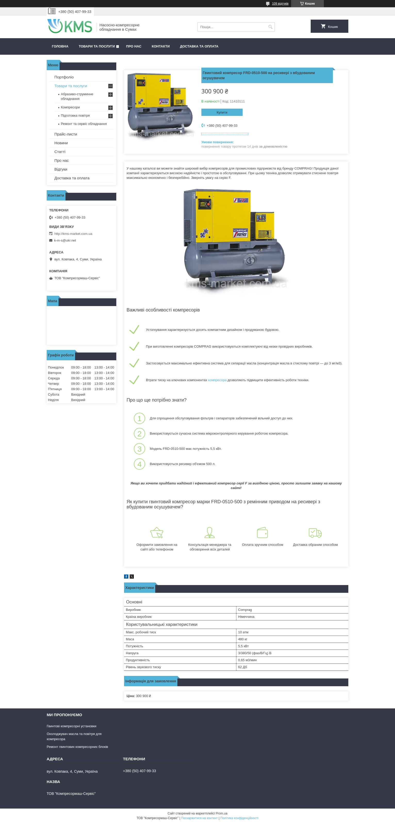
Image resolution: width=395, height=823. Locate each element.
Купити (222, 112)
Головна (60, 46)
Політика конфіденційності (239, 818)
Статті (59, 151)
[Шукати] (270, 26)
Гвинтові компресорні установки (71, 726)
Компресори (70, 107)
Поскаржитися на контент (199, 818)
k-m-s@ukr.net (65, 240)
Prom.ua (221, 813)
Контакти (161, 46)
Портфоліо (64, 77)
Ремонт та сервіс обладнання (84, 124)
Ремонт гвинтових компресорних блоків (77, 747)
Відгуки (60, 169)
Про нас (133, 46)
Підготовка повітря (75, 115)
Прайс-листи (65, 134)
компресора (217, 380)
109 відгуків (280, 3)
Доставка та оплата (199, 46)
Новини (61, 143)
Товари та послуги (97, 46)
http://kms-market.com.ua (73, 234)
